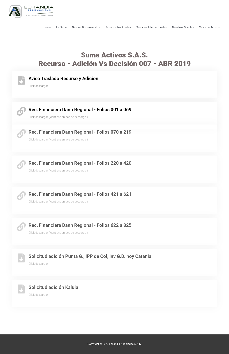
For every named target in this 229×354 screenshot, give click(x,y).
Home (47, 27)
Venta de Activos (209, 27)
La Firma (61, 27)
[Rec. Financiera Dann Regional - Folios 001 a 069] (21, 108)
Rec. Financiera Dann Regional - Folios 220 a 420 (80, 152)
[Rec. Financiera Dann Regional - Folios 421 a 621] (21, 184)
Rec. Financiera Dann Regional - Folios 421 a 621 (80, 183)
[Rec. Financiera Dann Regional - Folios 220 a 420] (21, 153)
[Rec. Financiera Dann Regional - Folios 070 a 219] (21, 122)
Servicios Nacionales (118, 27)
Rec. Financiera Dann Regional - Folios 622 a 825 (80, 214)
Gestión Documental (84, 27)
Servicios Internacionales (151, 27)
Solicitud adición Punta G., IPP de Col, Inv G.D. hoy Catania (90, 245)
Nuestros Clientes (183, 27)
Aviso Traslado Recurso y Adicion (63, 76)
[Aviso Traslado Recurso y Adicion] (21, 77)
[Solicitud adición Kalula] (21, 278)
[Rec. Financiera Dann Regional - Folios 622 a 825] (21, 215)
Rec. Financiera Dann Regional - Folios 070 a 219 (80, 121)
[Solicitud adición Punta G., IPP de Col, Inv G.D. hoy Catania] (21, 247)
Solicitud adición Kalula (53, 276)
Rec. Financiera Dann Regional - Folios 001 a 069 (80, 107)
